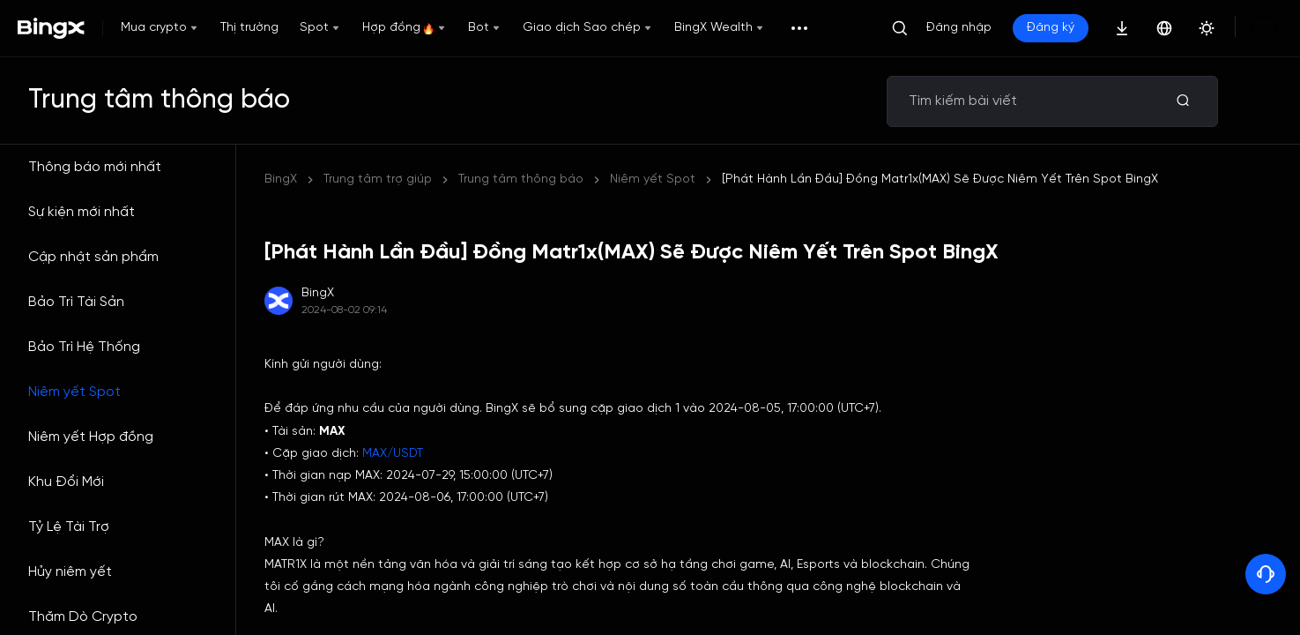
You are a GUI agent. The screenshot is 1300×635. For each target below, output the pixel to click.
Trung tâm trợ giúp (377, 179)
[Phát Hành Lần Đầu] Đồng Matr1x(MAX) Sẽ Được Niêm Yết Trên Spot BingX (676, 179)
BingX (280, 179)
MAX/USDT (392, 453)
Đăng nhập (959, 27)
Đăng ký (1050, 27)
